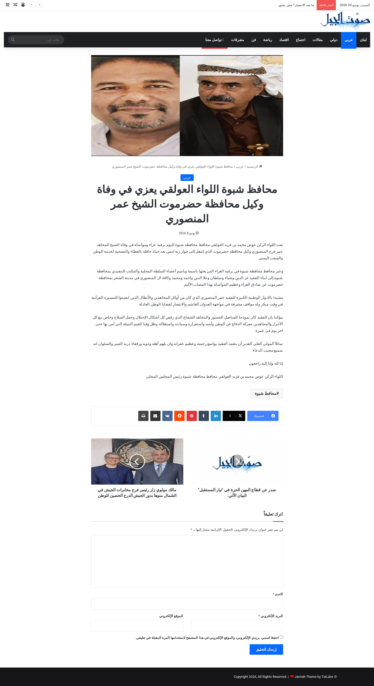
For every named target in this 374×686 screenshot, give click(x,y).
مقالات (318, 40)
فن (253, 40)
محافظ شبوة (265, 393)
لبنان (363, 40)
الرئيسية (254, 166)
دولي (333, 40)
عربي (349, 40)
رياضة (267, 40)
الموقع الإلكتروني (171, 616)
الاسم (278, 594)
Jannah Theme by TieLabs (314, 677)
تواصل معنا (214, 40)
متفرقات (237, 40)
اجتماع (300, 40)
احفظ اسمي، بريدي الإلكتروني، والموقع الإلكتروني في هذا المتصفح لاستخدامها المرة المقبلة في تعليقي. (207, 638)
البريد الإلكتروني (270, 616)
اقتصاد (284, 40)
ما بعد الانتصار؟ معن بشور (296, 5)
